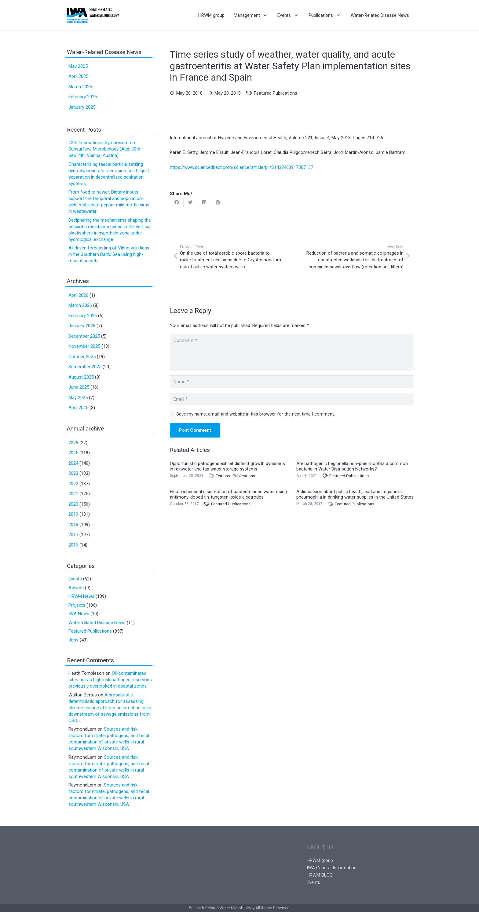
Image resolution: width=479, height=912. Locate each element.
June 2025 (78, 387)
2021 (73, 493)
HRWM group (320, 860)
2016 (73, 545)
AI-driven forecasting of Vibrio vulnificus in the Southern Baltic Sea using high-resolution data (108, 254)
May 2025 (78, 66)
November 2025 (84, 346)
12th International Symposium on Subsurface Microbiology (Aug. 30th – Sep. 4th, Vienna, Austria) (106, 149)
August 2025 (81, 377)
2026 (73, 442)
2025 (73, 453)
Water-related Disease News (97, 622)
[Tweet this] (190, 202)
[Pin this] (218, 202)
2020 (73, 504)
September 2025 (84, 366)
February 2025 (82, 97)
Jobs (73, 640)
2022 (73, 483)
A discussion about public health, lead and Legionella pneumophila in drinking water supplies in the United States (355, 494)
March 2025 (80, 86)
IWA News (78, 613)
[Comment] (292, 352)
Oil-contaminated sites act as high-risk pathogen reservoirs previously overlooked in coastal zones (110, 679)
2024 (73, 463)
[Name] (292, 381)
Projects (76, 605)
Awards (76, 587)
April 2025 (78, 76)
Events (75, 579)
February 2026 (82, 315)
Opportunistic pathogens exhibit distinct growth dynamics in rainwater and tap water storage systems (227, 466)
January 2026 (81, 326)
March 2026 (80, 305)
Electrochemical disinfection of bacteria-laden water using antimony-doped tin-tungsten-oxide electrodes (228, 494)
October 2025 (82, 356)
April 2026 (78, 295)
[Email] (292, 399)
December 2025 (84, 336)
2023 (73, 473)
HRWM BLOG (320, 875)
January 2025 (81, 107)
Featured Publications (275, 93)
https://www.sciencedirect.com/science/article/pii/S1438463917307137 (241, 167)
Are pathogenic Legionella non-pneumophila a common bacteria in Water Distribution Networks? (352, 466)
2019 (73, 514)
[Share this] (177, 202)
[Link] (92, 15)
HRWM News (81, 596)
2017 (73, 534)
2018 (73, 524)
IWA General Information (332, 867)
